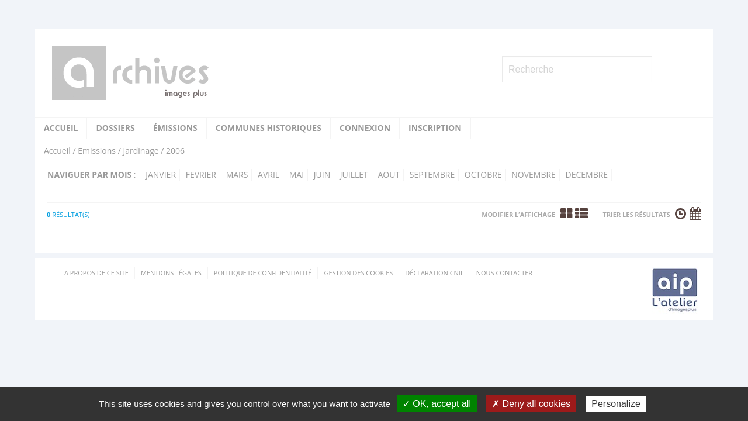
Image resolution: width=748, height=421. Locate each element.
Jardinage (140, 150)
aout (389, 174)
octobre (483, 174)
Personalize (615, 404)
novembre (533, 174)
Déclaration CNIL (434, 272)
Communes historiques (268, 127)
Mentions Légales (171, 272)
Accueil (61, 127)
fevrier (201, 174)
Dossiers (115, 127)
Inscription (435, 127)
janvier (161, 174)
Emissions (97, 150)
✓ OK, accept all (437, 404)
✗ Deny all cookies (531, 404)
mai (296, 174)
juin (322, 174)
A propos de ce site (96, 272)
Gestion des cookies (358, 272)
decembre (587, 174)
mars (237, 174)
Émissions (175, 127)
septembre (432, 174)
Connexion (365, 127)
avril (268, 174)
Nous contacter (504, 272)
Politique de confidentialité (263, 272)
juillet (354, 174)
